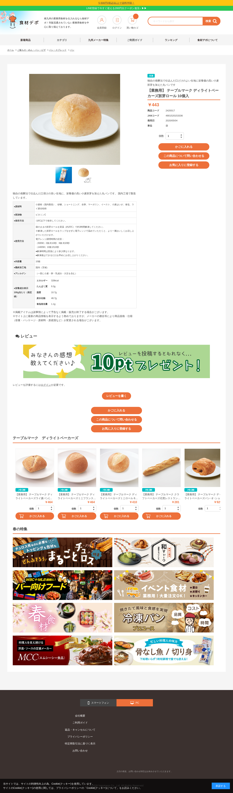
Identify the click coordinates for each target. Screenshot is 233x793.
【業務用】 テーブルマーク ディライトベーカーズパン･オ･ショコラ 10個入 (203, 496)
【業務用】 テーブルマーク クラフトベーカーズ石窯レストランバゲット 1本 (161, 496)
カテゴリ (62, 40)
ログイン (117, 22)
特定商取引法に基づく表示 (80, 743)
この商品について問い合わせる (183, 155)
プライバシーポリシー (80, 736)
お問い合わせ (80, 750)
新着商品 (25, 40)
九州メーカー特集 (98, 40)
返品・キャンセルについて (80, 729)
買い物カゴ (132, 22)
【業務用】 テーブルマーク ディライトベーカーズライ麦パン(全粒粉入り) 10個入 (34, 496)
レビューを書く (116, 395)
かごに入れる (184, 146)
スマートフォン (98, 703)
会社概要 (80, 715)
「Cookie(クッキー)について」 (101, 787)
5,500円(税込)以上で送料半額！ (116, 2)
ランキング (171, 40)
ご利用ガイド (134, 40)
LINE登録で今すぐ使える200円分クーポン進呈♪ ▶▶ (116, 8)
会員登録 (101, 22)
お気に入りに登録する (183, 164)
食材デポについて (207, 40)
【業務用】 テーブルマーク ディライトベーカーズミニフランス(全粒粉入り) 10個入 (76, 496)
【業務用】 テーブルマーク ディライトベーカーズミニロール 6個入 (119, 496)
